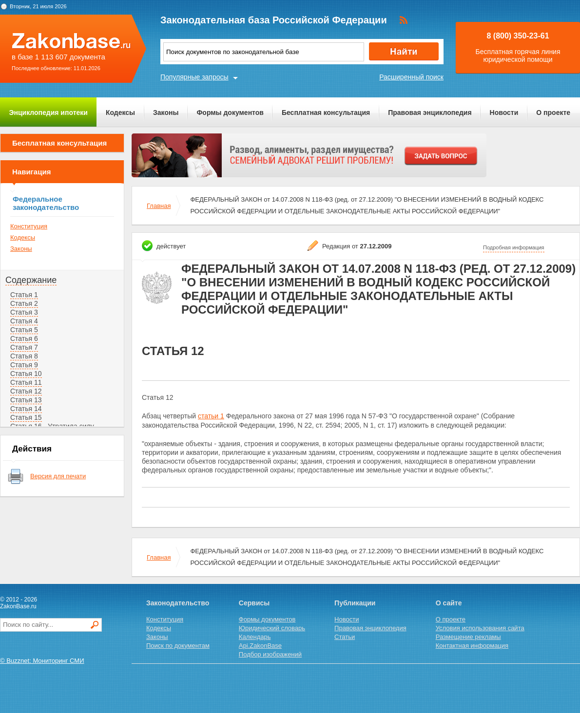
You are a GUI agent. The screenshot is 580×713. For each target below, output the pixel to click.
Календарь (255, 636)
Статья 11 (26, 382)
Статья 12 (26, 391)
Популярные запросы (194, 77)
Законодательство (177, 603)
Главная (159, 205)
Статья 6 (24, 338)
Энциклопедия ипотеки (48, 112)
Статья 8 (24, 356)
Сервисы (254, 603)
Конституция (28, 226)
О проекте (553, 112)
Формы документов (230, 112)
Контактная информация (472, 645)
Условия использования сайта (480, 628)
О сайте (449, 603)
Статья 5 (24, 330)
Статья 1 (24, 295)
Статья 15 (26, 417)
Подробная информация (513, 247)
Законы (165, 112)
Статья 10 (26, 373)
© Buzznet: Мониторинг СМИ (42, 660)
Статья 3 (24, 312)
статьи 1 (211, 416)
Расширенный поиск (411, 77)
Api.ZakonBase (260, 645)
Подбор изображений (270, 654)
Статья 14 (26, 409)
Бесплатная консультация (326, 112)
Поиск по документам (178, 645)
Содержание (31, 280)
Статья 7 (24, 347)
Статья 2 (24, 303)
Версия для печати (58, 476)
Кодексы (120, 112)
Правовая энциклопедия (429, 112)
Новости (504, 112)
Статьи (344, 636)
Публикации (354, 603)
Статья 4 (24, 321)
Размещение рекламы (468, 636)
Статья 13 (26, 400)
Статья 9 (24, 365)
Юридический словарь (272, 628)
